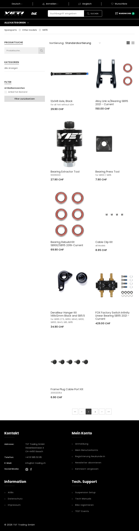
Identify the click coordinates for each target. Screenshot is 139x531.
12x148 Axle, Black (61, 101)
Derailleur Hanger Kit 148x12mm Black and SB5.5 (68, 314)
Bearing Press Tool (107, 171)
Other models (29, 30)
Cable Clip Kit (104, 242)
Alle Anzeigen (11, 68)
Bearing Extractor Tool (65, 171)
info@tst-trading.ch (35, 463)
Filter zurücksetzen (25, 98)
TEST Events (82, 511)
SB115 (45, 30)
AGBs (11, 492)
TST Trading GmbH (24, 524)
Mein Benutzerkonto (86, 450)
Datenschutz (15, 498)
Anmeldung (81, 443)
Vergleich (85, 3)
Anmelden (52, 3)
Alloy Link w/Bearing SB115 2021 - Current (111, 102)
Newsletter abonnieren (88, 462)
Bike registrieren (84, 505)
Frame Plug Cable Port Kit (67, 389)
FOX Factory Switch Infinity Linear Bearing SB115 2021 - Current (112, 316)
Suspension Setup (85, 492)
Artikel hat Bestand (17, 91)
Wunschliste (119, 3)
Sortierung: (56, 43)
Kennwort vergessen (87, 468)
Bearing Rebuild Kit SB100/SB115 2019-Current (67, 243)
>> (108, 411)
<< (75, 411)
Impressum (14, 505)
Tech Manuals (83, 498)
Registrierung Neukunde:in (90, 456)
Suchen (94, 13)
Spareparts (10, 30)
